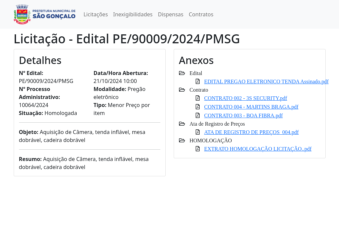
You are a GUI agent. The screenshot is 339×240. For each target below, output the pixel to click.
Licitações (95, 14)
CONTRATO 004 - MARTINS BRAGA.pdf (251, 106)
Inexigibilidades (133, 14)
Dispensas (171, 14)
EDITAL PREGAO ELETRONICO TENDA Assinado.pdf (266, 81)
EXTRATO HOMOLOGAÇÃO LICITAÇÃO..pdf (258, 148)
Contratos (201, 14)
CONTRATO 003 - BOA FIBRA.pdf (243, 115)
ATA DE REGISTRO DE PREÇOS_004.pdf (251, 132)
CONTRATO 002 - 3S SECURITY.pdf (245, 98)
